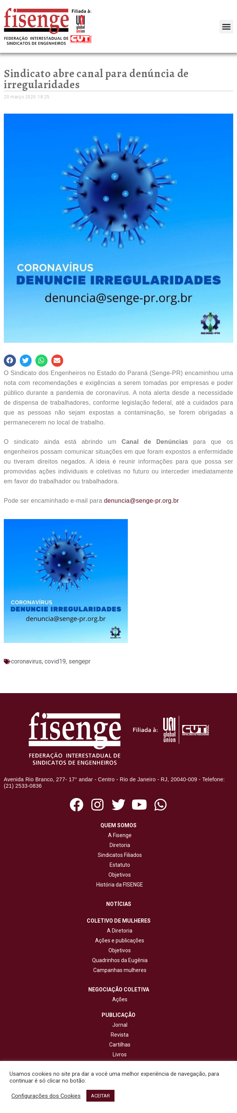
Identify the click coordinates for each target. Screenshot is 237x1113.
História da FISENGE (118, 885)
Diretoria (118, 845)
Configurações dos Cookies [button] (46, 1095)
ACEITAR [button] (100, 1096)
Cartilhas (119, 1045)
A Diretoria (118, 931)
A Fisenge (119, 835)
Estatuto (118, 865)
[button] (226, 26)
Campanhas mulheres (118, 970)
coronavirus (26, 661)
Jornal (119, 1025)
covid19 (55, 661)
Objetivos (118, 875)
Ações (118, 999)
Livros (120, 1054)
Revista (120, 1035)
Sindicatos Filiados (118, 855)
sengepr (79, 661)
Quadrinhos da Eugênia (119, 960)
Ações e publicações (118, 940)
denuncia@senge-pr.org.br (141, 500)
